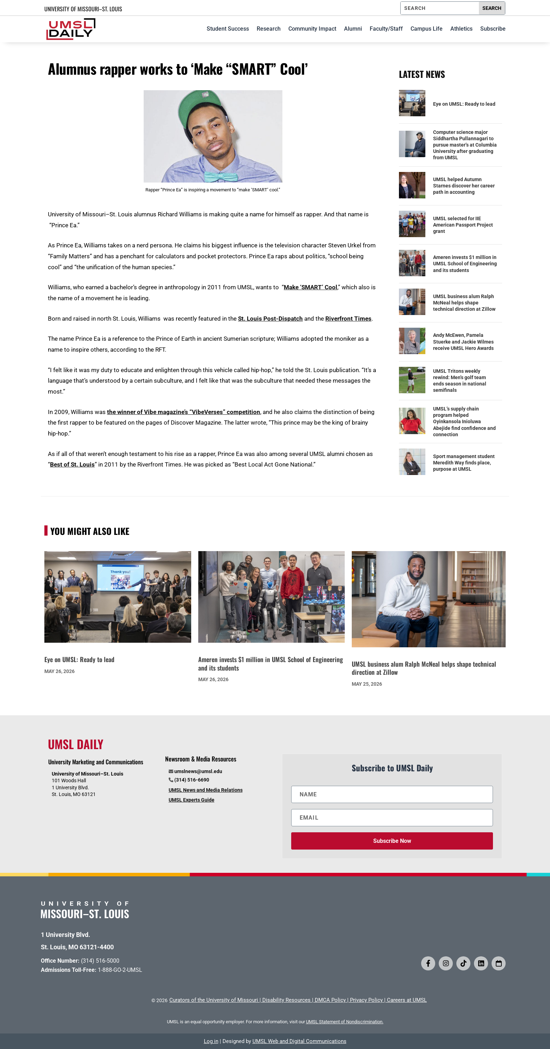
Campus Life (427, 28)
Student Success (228, 28)
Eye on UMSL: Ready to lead (464, 104)
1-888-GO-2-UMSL (120, 970)
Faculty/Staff (386, 28)
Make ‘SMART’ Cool (310, 287)
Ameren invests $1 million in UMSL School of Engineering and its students (465, 263)
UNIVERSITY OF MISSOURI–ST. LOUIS (83, 9)
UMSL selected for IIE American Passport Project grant (463, 225)
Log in (211, 1041)
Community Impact (312, 28)
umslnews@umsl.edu (198, 771)
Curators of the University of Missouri (213, 1000)
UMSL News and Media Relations (206, 790)
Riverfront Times (348, 318)
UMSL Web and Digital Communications (299, 1041)
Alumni (353, 28)
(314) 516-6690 (191, 780)
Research (269, 28)
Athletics (461, 28)
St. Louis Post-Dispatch (270, 318)
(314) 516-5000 (100, 960)
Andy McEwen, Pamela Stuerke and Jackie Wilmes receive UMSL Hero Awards (463, 341)
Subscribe (493, 28)
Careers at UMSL (407, 1000)
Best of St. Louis (72, 464)
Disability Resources (286, 1000)
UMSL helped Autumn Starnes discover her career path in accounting (464, 186)
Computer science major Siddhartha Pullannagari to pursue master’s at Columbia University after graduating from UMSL (465, 145)
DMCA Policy (330, 1000)
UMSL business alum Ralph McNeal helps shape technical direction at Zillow (464, 303)
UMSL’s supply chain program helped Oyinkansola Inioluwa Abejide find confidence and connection (464, 421)
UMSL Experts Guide (191, 800)
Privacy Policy (366, 1000)
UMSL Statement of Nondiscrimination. (344, 1021)
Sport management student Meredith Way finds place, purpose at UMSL (464, 462)
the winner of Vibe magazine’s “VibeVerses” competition (183, 411)
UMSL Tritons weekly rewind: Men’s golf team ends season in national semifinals (459, 380)
